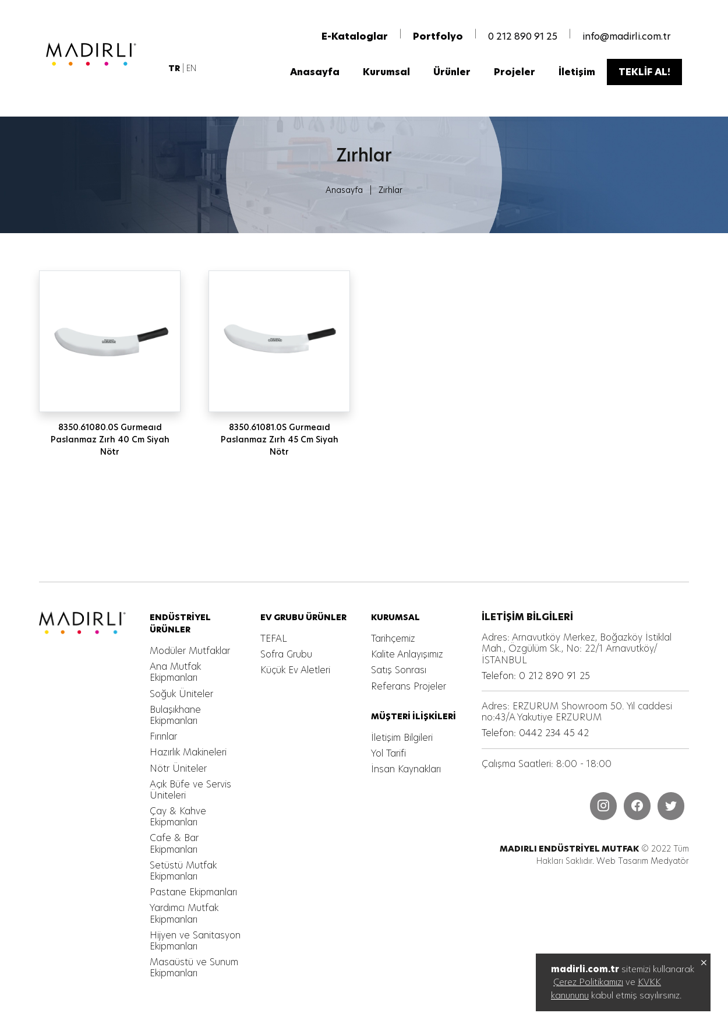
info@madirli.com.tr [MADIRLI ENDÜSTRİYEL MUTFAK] (626, 36)
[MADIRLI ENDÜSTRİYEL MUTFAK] (102, 54)
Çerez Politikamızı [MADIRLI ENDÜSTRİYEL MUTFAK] (588, 982)
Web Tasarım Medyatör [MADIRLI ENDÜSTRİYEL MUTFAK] (642, 861)
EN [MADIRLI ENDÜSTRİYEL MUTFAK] (191, 68)
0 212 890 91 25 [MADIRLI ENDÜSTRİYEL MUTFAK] (522, 36)
